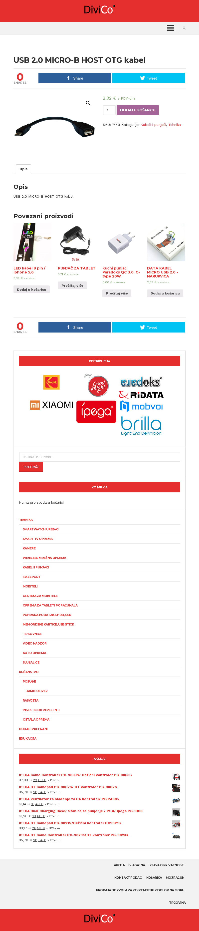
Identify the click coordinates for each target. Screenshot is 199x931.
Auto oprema (34, 653)
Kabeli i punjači (153, 125)
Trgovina (177, 902)
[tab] (23, 168)
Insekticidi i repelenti (41, 710)
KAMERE (29, 548)
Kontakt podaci (128, 877)
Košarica (154, 877)
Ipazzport (32, 577)
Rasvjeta (30, 700)
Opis (23, 169)
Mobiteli (30, 586)
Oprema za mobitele (40, 596)
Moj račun (175, 877)
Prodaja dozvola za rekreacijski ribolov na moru (140, 890)
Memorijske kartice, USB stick (48, 624)
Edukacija (27, 738)
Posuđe (29, 681)
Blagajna (136, 865)
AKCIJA (119, 865)
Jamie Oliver (37, 691)
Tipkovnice (32, 634)
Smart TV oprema (38, 539)
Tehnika (174, 125)
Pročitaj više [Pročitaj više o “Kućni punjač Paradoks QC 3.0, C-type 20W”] (117, 293)
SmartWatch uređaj (41, 529)
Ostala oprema (36, 719)
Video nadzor (35, 643)
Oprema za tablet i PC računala (50, 605)
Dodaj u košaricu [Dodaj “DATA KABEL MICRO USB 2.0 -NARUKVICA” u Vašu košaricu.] (165, 293)
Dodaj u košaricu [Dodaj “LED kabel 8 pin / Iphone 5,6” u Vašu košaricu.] (31, 289)
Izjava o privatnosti (166, 865)
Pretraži (30, 467)
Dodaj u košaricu (137, 110)
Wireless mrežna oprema (44, 558)
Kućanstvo (29, 672)
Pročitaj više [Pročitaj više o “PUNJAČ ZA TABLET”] (72, 285)
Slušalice (31, 662)
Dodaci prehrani (33, 729)
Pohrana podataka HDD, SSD (47, 615)
